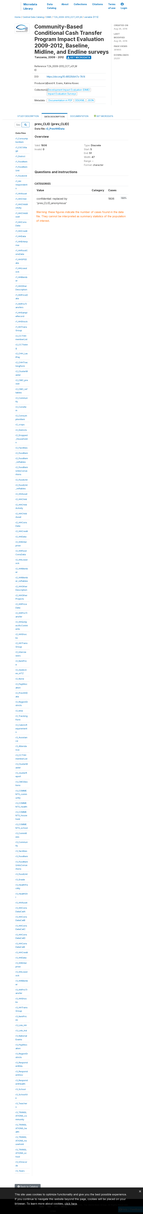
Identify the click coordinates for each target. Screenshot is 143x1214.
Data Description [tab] (54, 116)
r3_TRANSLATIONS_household (21, 1140)
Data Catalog (51, 6)
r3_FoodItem (22, 856)
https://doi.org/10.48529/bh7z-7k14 (66, 76)
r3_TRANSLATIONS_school (21, 1153)
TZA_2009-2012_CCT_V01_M (67, 17)
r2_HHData (21, 536)
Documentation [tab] (79, 116)
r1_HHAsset (21, 193)
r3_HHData (21, 957)
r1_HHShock (22, 321)
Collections (80, 4)
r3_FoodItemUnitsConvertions (22, 865)
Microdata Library (30, 6)
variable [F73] (91, 17)
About (65, 4)
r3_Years (20, 1170)
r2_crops (20, 424)
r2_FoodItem (22, 453)
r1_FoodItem (21, 161)
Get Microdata (78, 57)
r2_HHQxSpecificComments (22, 625)
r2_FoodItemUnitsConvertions (22, 471)
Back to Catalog (27, 1186)
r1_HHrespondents (21, 185)
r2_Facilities (22, 447)
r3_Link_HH (21, 1025)
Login (124, 6)
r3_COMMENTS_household (21, 815)
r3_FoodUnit (22, 874)
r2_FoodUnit (22, 479)
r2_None (20, 678)
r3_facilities (21, 851)
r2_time (19, 710)
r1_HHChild (21, 198)
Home (18, 17)
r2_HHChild (21, 499)
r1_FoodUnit (21, 175)
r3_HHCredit (22, 952)
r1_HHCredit (21, 231)
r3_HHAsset (21, 902)
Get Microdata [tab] (103, 116)
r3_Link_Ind (21, 1030)
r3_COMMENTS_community (21, 794)
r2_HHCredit (22, 531)
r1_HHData (21, 236)
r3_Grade (20, 879)
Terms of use (111, 6)
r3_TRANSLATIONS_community (21, 1116)
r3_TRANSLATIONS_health (21, 1128)
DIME (48, 17)
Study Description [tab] (28, 116)
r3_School (21, 1089)
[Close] (140, 1191)
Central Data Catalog (33, 17)
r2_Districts (21, 430)
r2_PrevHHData (55, 128)
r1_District (20, 156)
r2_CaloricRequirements (21, 728)
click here (71, 1203)
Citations (97, 4)
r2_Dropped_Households (22, 439)
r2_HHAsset (21, 494)
